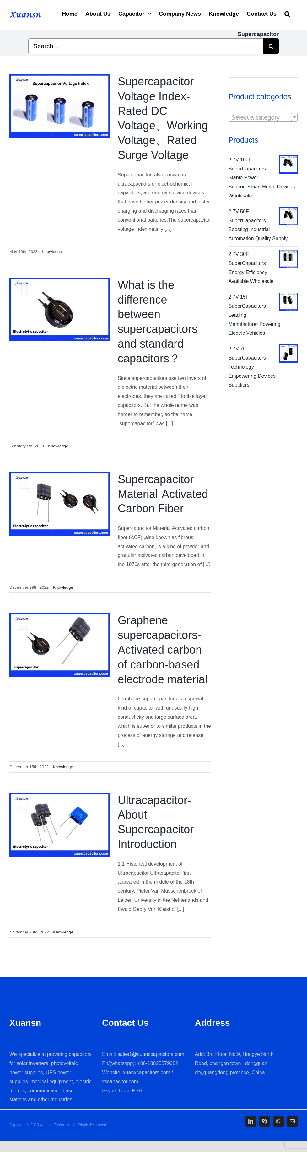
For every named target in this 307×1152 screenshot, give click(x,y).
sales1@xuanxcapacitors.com (150, 1054)
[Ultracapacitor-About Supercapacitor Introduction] (59, 825)
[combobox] (263, 117)
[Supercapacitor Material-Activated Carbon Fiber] (59, 504)
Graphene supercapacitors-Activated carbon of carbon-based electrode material (162, 649)
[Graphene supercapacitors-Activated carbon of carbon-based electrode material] (59, 645)
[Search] (287, 13)
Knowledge (52, 251)
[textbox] (263, 117)
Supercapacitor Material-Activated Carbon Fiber (163, 494)
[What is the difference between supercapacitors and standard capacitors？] (59, 309)
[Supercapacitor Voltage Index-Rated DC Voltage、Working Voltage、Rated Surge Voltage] (59, 106)
